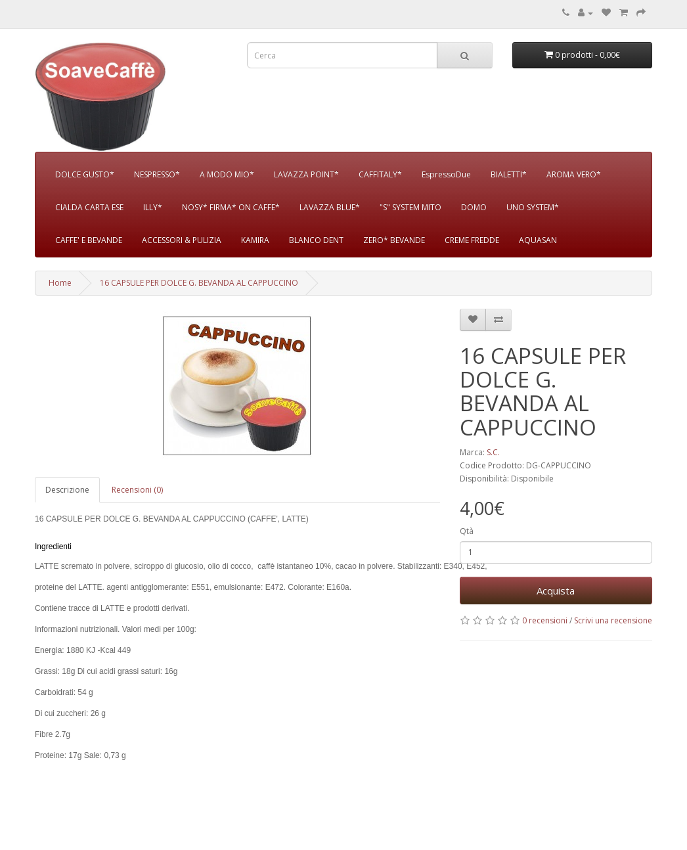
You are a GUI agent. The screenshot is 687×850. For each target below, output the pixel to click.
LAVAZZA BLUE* (329, 207)
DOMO (474, 207)
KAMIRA (255, 240)
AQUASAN (538, 240)
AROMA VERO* (573, 174)
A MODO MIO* (227, 174)
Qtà (467, 531)
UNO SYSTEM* (532, 207)
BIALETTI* (509, 174)
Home (60, 282)
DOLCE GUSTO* (84, 174)
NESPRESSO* (157, 174)
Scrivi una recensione (613, 620)
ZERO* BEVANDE (394, 240)
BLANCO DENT (316, 240)
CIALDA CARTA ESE (89, 207)
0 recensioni (544, 620)
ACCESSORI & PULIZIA (181, 240)
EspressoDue (446, 174)
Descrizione (67, 489)
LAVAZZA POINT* (306, 174)
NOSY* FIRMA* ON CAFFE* (231, 207)
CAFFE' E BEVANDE (88, 240)
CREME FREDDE (472, 240)
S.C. (493, 452)
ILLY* (152, 207)
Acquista (556, 590)
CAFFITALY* (380, 174)
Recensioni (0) (137, 489)
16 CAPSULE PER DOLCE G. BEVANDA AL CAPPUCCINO (199, 282)
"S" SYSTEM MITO (410, 207)
